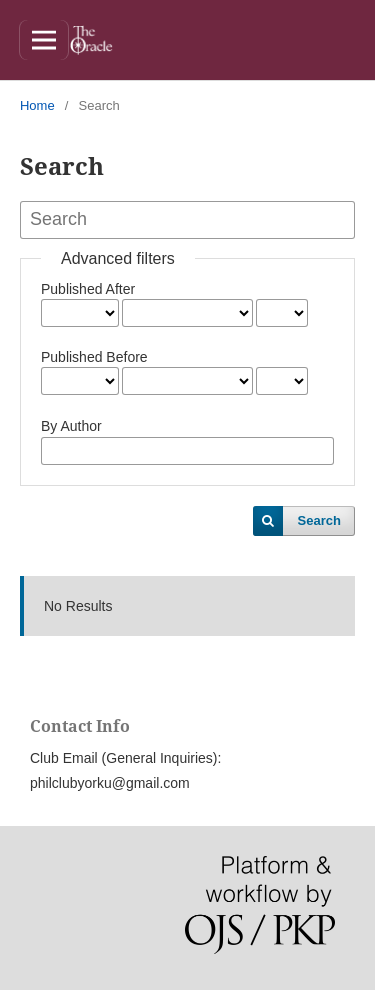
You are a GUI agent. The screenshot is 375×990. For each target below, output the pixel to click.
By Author (71, 426)
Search (319, 520)
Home (37, 105)
